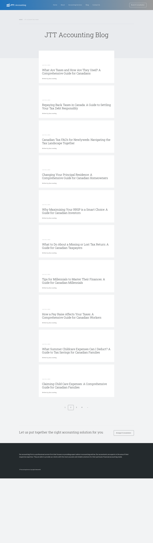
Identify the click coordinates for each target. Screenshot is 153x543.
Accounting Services (75, 5)
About (61, 5)
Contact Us (99, 5)
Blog (88, 5)
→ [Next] (87, 471)
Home (52, 5)
